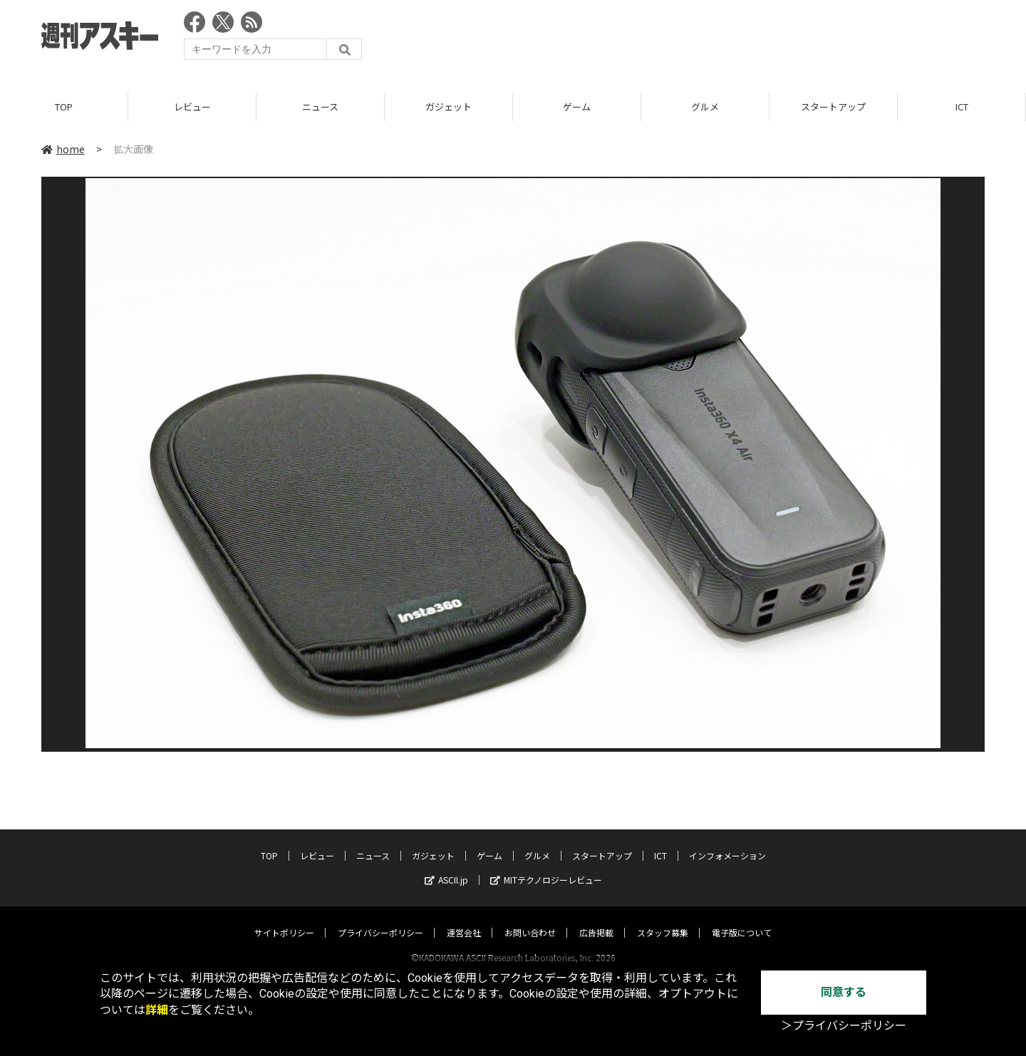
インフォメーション (727, 842)
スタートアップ (833, 106)
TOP (64, 106)
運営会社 (464, 919)
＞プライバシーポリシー (843, 1025)
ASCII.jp (446, 866)
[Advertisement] (725, 39)
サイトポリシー (284, 919)
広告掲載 (596, 919)
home (63, 149)
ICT (961, 106)
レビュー (192, 106)
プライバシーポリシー (380, 919)
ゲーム (577, 106)
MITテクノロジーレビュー (546, 866)
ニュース (320, 106)
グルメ (705, 106)
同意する (843, 992)
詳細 (156, 1010)
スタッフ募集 (662, 919)
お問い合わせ (530, 919)
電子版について (742, 919)
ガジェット (448, 106)
